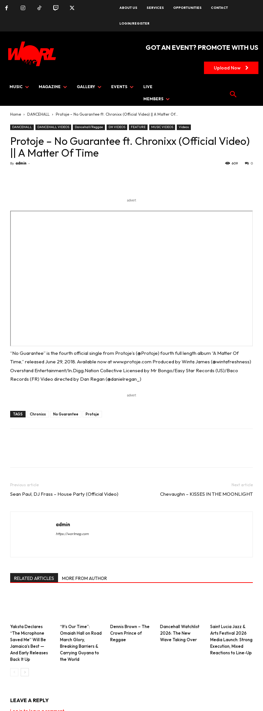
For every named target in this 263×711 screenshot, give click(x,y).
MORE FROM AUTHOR (84, 578)
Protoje (92, 414)
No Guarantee (65, 414)
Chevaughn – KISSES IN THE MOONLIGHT (206, 494)
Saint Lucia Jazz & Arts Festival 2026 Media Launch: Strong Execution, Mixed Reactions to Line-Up (231, 639)
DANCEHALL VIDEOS (53, 127)
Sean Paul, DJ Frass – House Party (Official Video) (64, 494)
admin (21, 163)
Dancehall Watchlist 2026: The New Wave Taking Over (179, 633)
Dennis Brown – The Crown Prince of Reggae (130, 633)
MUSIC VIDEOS (162, 127)
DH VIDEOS (117, 127)
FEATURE (138, 127)
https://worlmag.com (72, 533)
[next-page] (25, 672)
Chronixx (38, 414)
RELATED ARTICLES (34, 578)
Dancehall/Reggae (89, 127)
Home (15, 114)
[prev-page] (14, 672)
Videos (184, 127)
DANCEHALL (38, 114)
